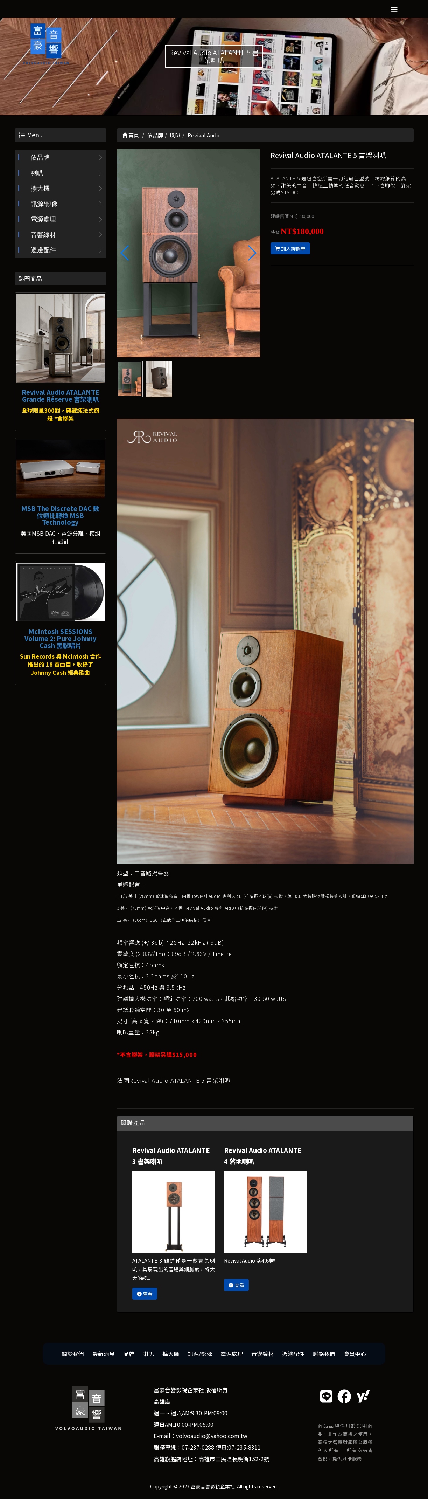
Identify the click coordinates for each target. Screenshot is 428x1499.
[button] (252, 253)
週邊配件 (43, 250)
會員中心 (355, 1353)
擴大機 (40, 188)
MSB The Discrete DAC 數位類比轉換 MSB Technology (60, 515)
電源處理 (43, 219)
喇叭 (37, 173)
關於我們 (73, 1353)
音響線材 (43, 234)
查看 (145, 1293)
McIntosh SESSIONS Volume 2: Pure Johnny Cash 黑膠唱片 (60, 638)
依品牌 (40, 157)
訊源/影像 (44, 203)
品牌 (128, 1353)
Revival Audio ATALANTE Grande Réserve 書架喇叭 (60, 395)
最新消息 (103, 1353)
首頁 (130, 135)
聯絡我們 (324, 1353)
